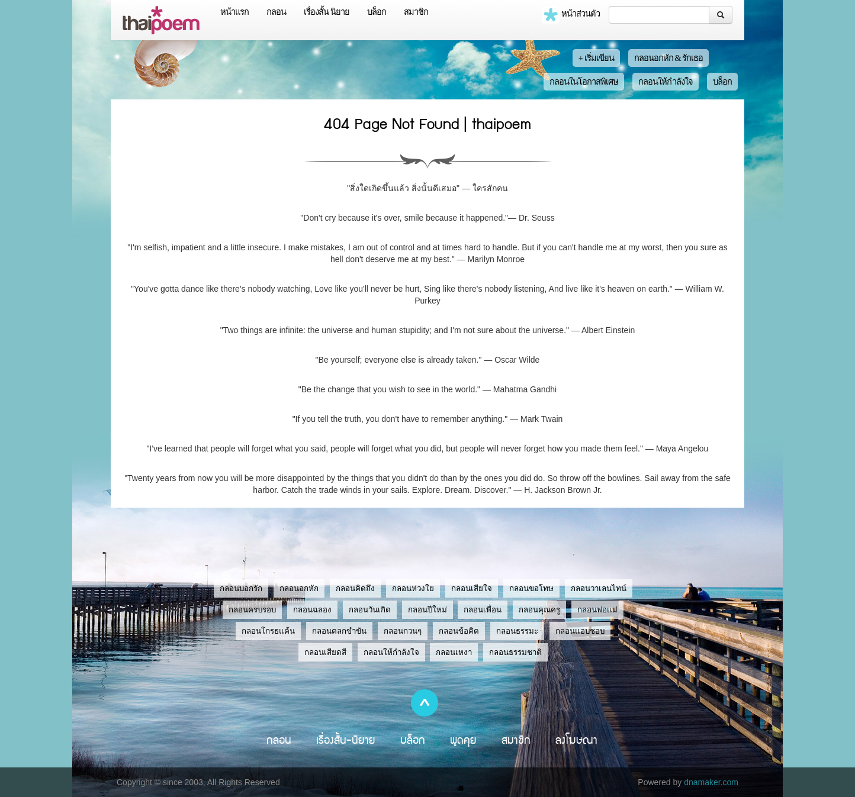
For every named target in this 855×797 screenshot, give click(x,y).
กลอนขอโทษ (531, 588)
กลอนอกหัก (299, 588)
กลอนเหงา (454, 652)
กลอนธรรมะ (517, 631)
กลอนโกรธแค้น (268, 631)
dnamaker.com (711, 782)
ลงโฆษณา (576, 740)
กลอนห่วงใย (413, 588)
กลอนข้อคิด (459, 631)
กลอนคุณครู (539, 609)
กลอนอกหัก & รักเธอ (668, 58)
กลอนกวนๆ (403, 631)
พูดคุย (463, 740)
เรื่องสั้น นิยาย (326, 12)
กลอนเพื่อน (483, 609)
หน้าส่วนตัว (571, 15)
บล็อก (376, 12)
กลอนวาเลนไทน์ (598, 588)
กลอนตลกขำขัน (339, 631)
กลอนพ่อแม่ (597, 609)
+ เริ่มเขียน (596, 58)
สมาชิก (416, 12)
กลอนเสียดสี (325, 652)
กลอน (276, 12)
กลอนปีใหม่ (427, 609)
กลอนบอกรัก (241, 588)
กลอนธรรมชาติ (515, 652)
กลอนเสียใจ (471, 588)
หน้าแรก (234, 12)
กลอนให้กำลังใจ (665, 81)
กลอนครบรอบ (252, 609)
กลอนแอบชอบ (580, 631)
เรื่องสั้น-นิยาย (345, 740)
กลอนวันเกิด (370, 609)
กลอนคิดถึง (355, 588)
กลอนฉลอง (312, 609)
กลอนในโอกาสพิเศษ (583, 81)
